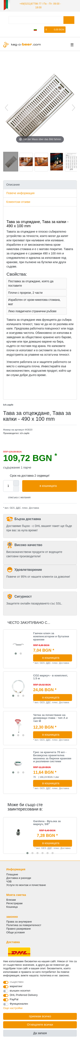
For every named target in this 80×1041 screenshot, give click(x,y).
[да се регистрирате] (28, 29)
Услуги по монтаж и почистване (26, 885)
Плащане (12, 874)
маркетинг (16, 986)
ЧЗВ (9, 881)
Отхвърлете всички (40, 1024)
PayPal (14, 999)
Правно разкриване (18, 928)
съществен (17, 981)
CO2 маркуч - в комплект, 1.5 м (50, 677)
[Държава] (35, 29)
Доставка (33, 508)
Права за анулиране (19, 921)
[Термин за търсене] (36, 20)
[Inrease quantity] (16, 483)
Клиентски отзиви (18, 202)
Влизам (11, 899)
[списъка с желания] (41, 29)
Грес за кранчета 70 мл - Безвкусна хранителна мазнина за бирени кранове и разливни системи (52, 757)
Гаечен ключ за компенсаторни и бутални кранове (51, 636)
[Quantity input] (8, 486)
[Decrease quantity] (16, 489)
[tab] (40, 184)
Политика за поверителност (23, 925)
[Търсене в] (68, 20)
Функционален (19, 1003)
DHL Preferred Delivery (24, 995)
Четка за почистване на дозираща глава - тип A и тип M (50, 718)
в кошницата (57, 486)
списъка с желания (18, 497)
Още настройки (13, 1008)
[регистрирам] (22, 29)
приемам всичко (40, 1016)
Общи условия (15, 932)
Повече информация (20, 193)
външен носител (20, 990)
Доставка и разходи (18, 877)
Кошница (12, 906)
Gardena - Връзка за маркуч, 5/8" (47, 823)
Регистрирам (14, 903)
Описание (13, 184)
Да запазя (40, 1033)
